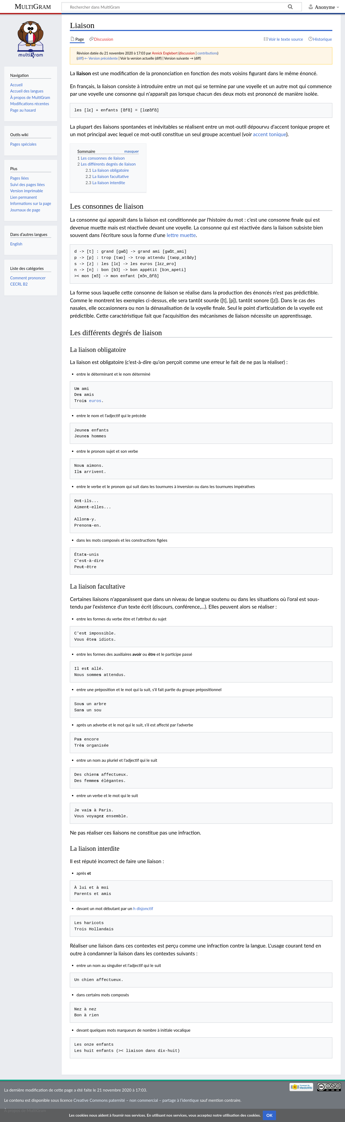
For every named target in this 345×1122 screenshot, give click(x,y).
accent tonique (269, 134)
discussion (187, 53)
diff (79, 58)
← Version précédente (101, 58)
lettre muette (181, 235)
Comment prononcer (28, 278)
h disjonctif (143, 908)
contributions (207, 53)
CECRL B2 (19, 284)
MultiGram (33, 6)
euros (95, 401)
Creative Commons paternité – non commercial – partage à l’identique (136, 1100)
